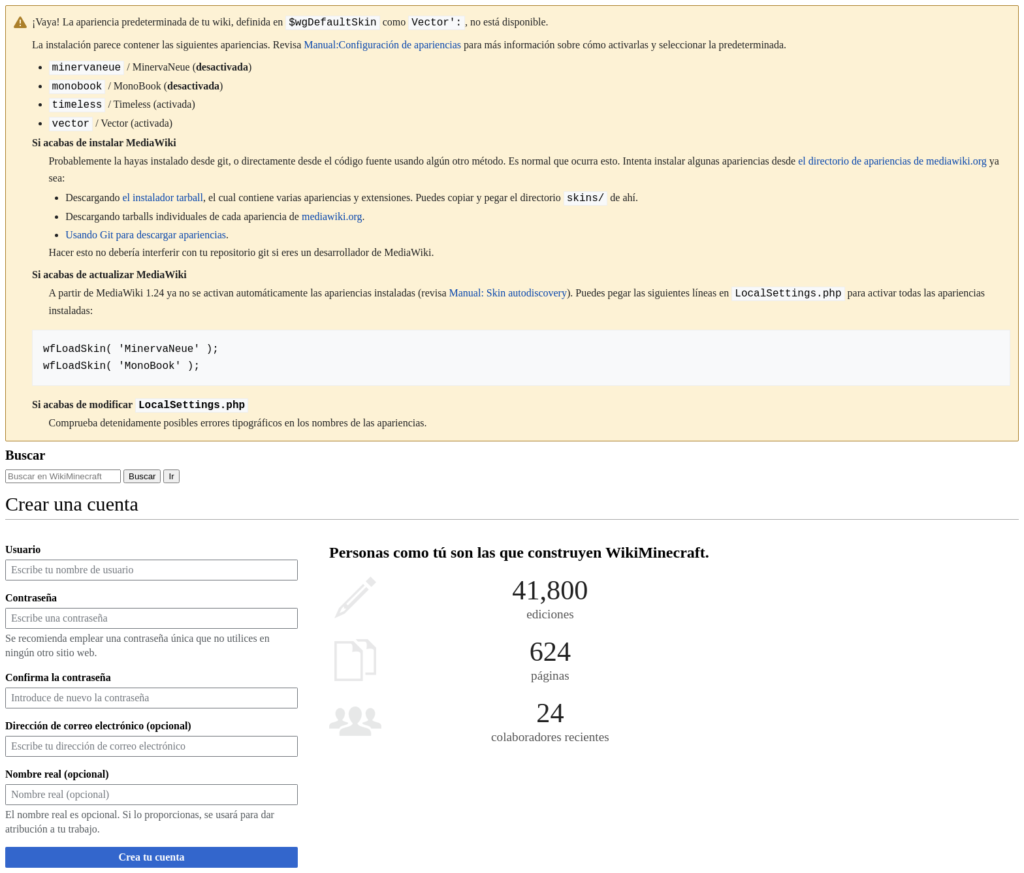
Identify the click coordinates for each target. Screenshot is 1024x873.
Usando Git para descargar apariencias (145, 234)
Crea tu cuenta (151, 857)
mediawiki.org (332, 216)
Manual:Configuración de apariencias (382, 44)
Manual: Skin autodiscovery (508, 293)
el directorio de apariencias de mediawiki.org (892, 161)
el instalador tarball (162, 198)
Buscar (25, 455)
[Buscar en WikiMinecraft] (63, 476)
